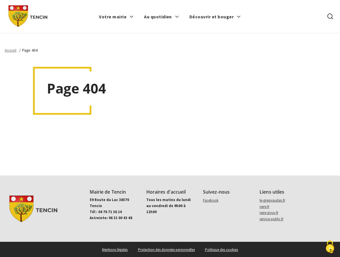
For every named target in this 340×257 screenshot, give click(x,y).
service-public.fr (271, 219)
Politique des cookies (221, 249)
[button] (116, 17)
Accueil (10, 50)
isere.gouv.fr (269, 212)
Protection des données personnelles (166, 249)
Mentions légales (115, 249)
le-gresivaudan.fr (272, 200)
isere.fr (264, 206)
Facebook (210, 200)
